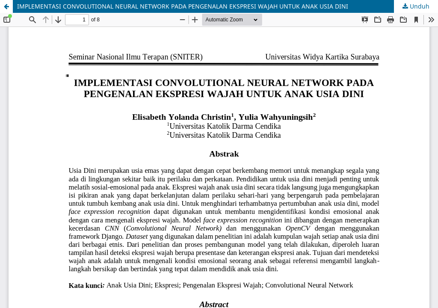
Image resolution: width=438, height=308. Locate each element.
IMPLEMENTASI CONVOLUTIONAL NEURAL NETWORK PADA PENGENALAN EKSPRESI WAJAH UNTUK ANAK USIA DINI (182, 6)
